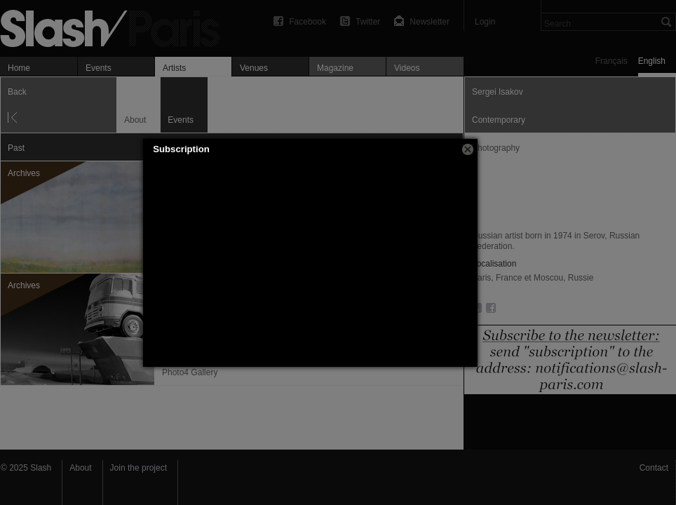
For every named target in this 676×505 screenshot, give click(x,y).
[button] (467, 149)
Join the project (138, 468)
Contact (654, 468)
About (80, 468)
